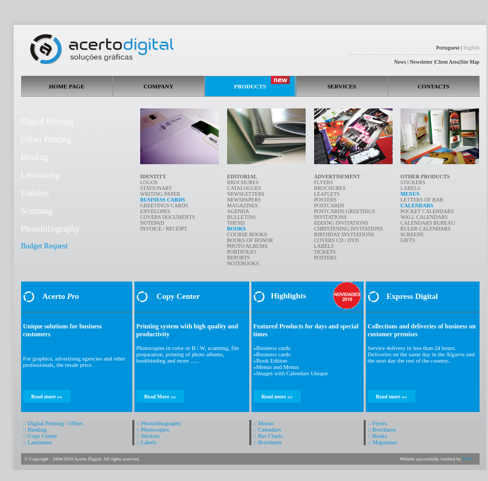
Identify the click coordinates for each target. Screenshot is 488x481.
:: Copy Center (40, 436)
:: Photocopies (153, 429)
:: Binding (34, 429)
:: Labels (146, 442)
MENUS (410, 194)
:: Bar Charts (268, 436)
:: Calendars (267, 429)
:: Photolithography (158, 423)
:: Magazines (383, 442)
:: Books (377, 436)
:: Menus (263, 423)
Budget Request (44, 246)
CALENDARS (417, 205)
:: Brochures (267, 442)
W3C (467, 459)
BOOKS (236, 229)
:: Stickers (148, 436)
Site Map (469, 62)
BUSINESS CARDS (162, 200)
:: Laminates (37, 442)
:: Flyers (377, 423)
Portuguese (448, 48)
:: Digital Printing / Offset (53, 423)
